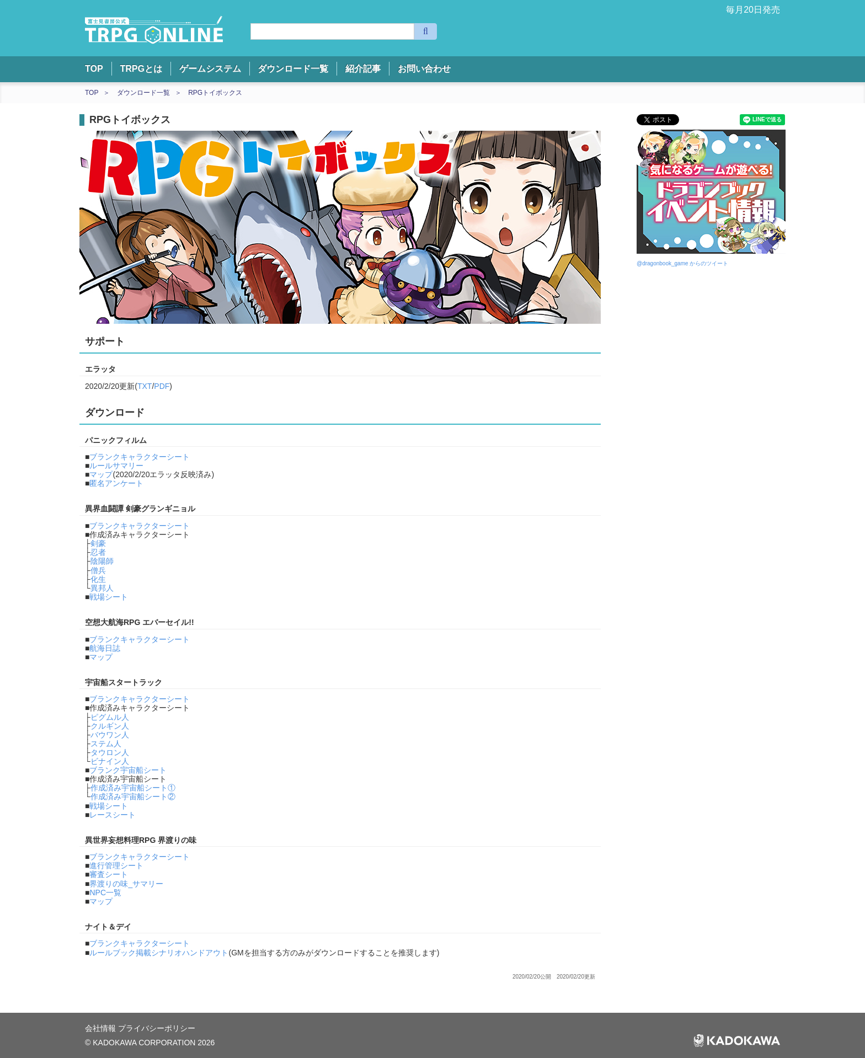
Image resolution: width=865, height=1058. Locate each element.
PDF (161, 386)
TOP (94, 68)
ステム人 (105, 743)
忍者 (98, 552)
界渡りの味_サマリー (126, 883)
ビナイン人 (109, 761)
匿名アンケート (116, 483)
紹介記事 (363, 68)
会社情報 (101, 1028)
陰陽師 (102, 561)
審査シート (108, 874)
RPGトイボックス (215, 93)
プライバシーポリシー (156, 1028)
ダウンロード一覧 (293, 68)
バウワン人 (109, 734)
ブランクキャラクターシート (139, 456)
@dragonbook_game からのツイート (682, 263)
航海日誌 (104, 648)
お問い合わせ (424, 68)
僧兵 (98, 570)
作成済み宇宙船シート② (132, 796)
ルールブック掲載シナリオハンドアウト (158, 952)
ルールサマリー (116, 465)
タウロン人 (109, 752)
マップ (101, 474)
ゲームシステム (210, 68)
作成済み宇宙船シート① (132, 787)
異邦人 (102, 588)
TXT (144, 386)
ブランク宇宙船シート (128, 770)
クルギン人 (109, 726)
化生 (98, 579)
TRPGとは (141, 68)
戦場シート (108, 596)
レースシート (112, 814)
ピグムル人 (109, 717)
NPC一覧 (105, 892)
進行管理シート (116, 865)
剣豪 (98, 543)
